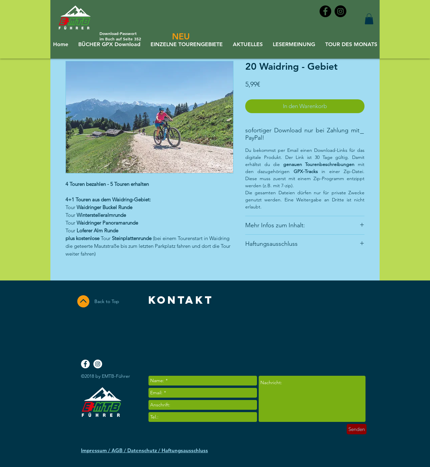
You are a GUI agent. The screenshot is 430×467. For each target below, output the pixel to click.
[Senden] (357, 429)
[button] (369, 18)
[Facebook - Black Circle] (325, 11)
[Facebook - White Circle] (85, 364)
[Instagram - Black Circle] (340, 11)
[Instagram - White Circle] (97, 364)
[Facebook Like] (338, 334)
